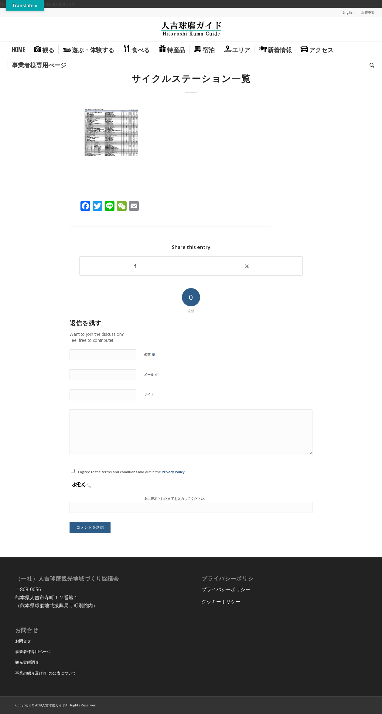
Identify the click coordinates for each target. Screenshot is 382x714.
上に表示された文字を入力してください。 (175, 498)
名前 (149, 354)
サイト (149, 394)
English (349, 12)
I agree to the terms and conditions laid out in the (131, 472)
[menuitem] (348, 12)
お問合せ (23, 641)
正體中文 (367, 12)
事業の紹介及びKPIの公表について (45, 673)
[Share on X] (246, 266)
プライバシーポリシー (226, 589)
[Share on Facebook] (135, 266)
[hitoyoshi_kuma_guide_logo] (191, 29)
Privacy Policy (173, 472)
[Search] (370, 64)
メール (151, 374)
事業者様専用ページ (33, 651)
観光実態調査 (27, 662)
